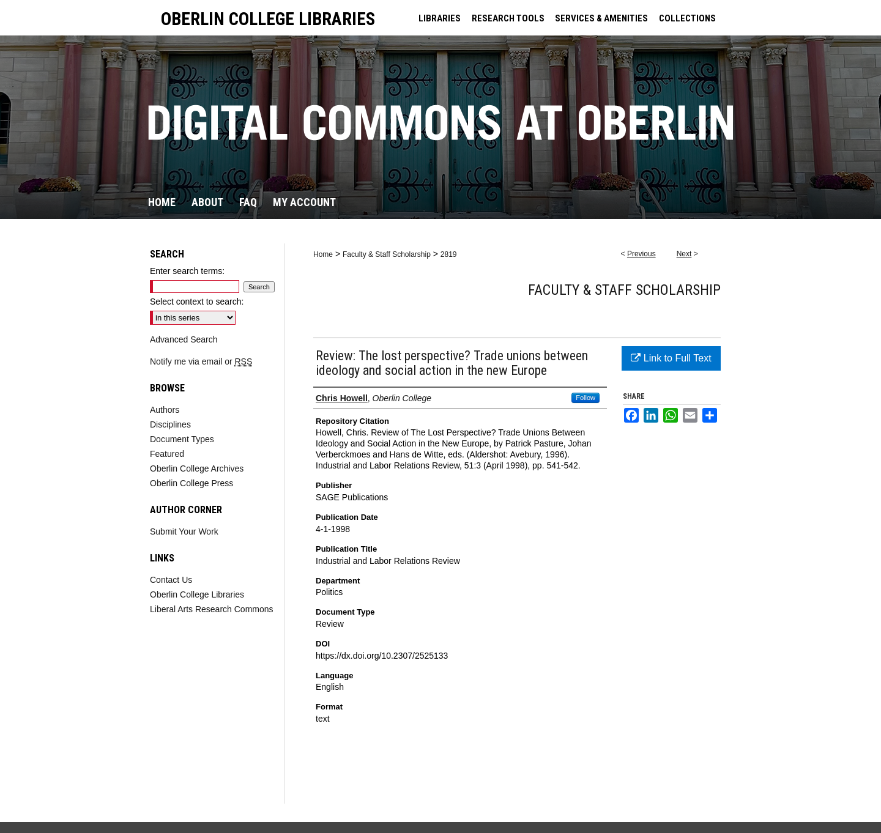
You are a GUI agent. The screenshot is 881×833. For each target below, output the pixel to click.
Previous (641, 254)
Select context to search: (196, 301)
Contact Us (171, 580)
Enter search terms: (187, 271)
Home (323, 254)
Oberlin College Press (191, 483)
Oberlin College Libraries (197, 594)
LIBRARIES (439, 18)
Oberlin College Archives (196, 468)
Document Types (182, 439)
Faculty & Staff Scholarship (387, 254)
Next (684, 254)
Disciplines (170, 424)
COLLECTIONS (687, 18)
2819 (449, 254)
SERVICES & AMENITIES (601, 18)
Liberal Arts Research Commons (211, 609)
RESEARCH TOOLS (508, 18)
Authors (164, 410)
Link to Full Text (671, 358)
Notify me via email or (201, 361)
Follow (585, 397)
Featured (167, 454)
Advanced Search (184, 339)
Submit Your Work (184, 531)
